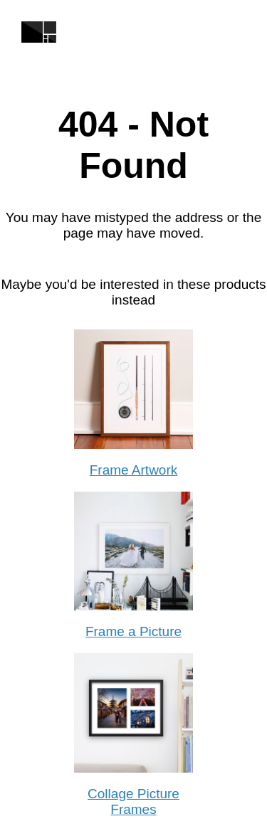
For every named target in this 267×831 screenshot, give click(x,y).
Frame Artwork (134, 469)
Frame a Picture (133, 631)
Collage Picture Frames (133, 801)
